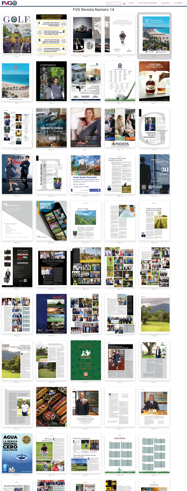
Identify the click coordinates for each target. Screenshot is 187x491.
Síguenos (165, 3)
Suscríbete (178, 3)
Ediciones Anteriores (147, 3)
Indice (131, 3)
